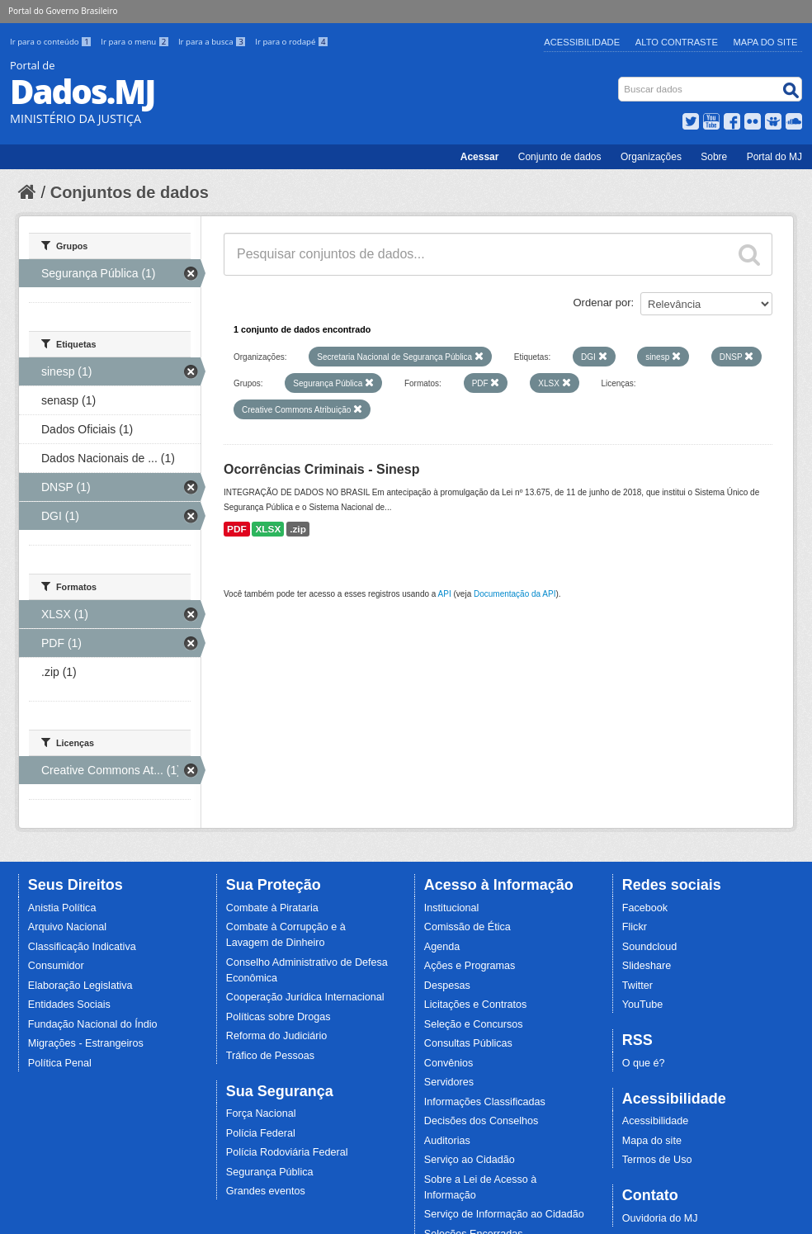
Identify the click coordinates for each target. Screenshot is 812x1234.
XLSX (268, 529)
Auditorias (447, 1141)
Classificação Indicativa (82, 947)
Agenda (442, 947)
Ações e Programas (470, 966)
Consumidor (56, 966)
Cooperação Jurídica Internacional (305, 997)
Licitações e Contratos (475, 1004)
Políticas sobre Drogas (278, 1017)
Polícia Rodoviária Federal (287, 1152)
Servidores (449, 1082)
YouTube (642, 1004)
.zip (298, 529)
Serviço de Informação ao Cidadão (504, 1214)
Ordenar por (602, 302)
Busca (620, 80)
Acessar (479, 157)
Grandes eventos (265, 1191)
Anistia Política (62, 908)
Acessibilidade (582, 42)
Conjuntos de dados (129, 192)
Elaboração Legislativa (80, 985)
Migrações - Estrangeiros (86, 1043)
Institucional (451, 908)
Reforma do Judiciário (277, 1036)
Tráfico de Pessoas (270, 1055)
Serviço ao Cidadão (469, 1159)
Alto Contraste (676, 42)
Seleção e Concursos (473, 1024)
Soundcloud (649, 947)
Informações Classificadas (484, 1102)
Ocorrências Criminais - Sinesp (321, 469)
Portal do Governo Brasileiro (62, 11)
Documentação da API (515, 593)
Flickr (634, 927)
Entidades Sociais (69, 1004)
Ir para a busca (213, 41)
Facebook (645, 908)
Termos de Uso (657, 1159)
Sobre (714, 157)
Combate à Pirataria (272, 908)
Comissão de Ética (467, 927)
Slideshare (647, 966)
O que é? (643, 1063)
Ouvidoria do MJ (660, 1218)
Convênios (449, 1063)
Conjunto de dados (560, 157)
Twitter (637, 985)
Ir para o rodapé (291, 41)
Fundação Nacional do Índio (93, 1024)
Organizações (651, 157)
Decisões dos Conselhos (481, 1121)
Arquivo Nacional (67, 927)
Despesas (447, 985)
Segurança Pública (270, 1172)
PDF (237, 529)
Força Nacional (261, 1113)
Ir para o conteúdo (52, 41)
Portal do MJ (774, 157)
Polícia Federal (260, 1133)
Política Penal (60, 1063)
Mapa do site (652, 1141)
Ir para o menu (136, 41)
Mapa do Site (766, 42)
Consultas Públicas (468, 1043)
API (444, 593)
